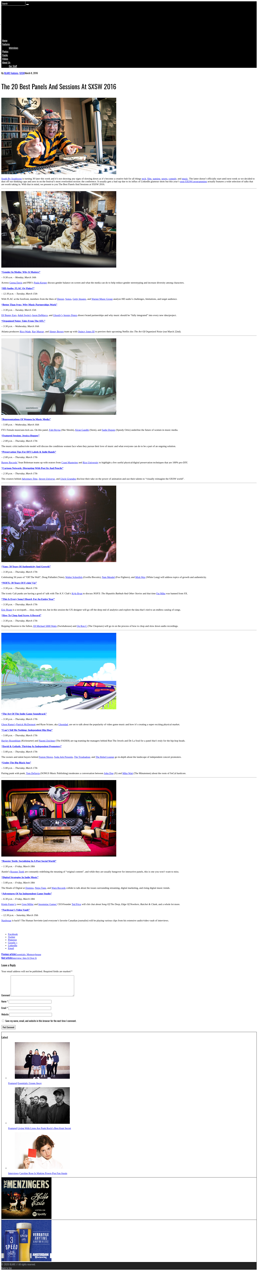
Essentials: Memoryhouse (21, 954)
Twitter (11, 937)
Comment (5, 999)
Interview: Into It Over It (19, 958)
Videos (5, 58)
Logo (10, 30)
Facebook (13, 934)
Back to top (6, 1272)
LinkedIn (12, 945)
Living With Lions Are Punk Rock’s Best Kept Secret (44, 1132)
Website (5, 1018)
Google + (12, 942)
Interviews (13, 48)
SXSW (22, 73)
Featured (12, 1087)
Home (4, 40)
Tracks (5, 55)
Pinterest (12, 939)
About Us (6, 62)
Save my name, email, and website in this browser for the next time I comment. (40, 1025)
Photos (5, 51)
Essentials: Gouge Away (29, 1087)
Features (6, 44)
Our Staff (13, 66)
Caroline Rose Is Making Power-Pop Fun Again (43, 1177)
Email (11, 948)
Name (4, 1005)
